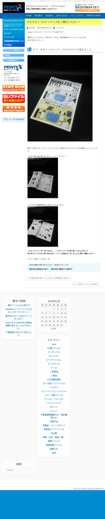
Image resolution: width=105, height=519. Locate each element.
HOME (29, 15)
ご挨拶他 (54, 372)
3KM (54, 344)
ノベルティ (60, 28)
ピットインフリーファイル (54, 391)
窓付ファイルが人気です (19, 305)
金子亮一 (32, 28)
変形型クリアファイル (54, 429)
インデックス (54, 352)
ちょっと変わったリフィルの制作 (86, 284)
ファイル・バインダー (54, 399)
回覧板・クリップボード (54, 425)
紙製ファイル (54, 441)
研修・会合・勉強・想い (54, 437)
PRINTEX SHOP (93, 15)
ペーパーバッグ (54, 403)
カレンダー (54, 356)
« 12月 (53, 328)
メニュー (54, 411)
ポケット (54, 407)
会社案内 (49, 15)
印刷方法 (54, 421)
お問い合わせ (61, 15)
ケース (54, 368)
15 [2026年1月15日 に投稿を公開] (54, 317)
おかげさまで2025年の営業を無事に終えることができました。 (18, 325)
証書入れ (54, 449)
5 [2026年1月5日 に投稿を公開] (42, 313)
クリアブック (54, 364)
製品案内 (38, 15)
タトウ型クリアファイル (54, 383)
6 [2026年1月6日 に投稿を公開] (46, 313)
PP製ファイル (53, 348)
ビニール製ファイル (54, 395)
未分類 (54, 433)
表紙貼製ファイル (54, 445)
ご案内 (54, 375)
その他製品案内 (54, 379)
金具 (54, 453)
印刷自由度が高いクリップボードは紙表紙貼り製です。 (49, 278)
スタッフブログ (76, 15)
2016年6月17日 (45, 28)
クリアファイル (54, 360)
